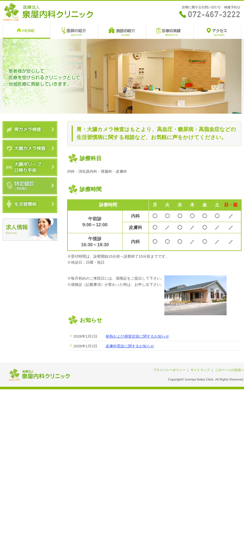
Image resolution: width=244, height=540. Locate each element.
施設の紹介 (122, 32)
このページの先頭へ (229, 370)
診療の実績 (170, 32)
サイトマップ (200, 370)
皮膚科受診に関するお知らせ (130, 346)
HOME (26, 32)
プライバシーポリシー (169, 370)
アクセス (218, 32)
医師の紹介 (74, 32)
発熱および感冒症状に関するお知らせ (137, 336)
